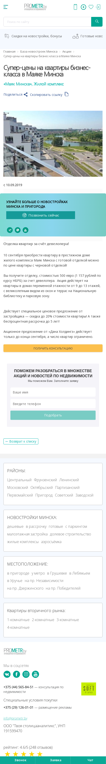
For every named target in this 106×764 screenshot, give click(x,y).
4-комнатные (18, 627)
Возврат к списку (22, 441)
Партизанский (67, 487)
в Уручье (14, 580)
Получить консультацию (53, 348)
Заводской (85, 495)
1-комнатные (18, 619)
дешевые (15, 526)
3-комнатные (68, 619)
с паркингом (76, 526)
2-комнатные (43, 619)
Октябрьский (41, 487)
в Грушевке (57, 573)
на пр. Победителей (63, 588)
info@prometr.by (15, 718)
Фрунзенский (45, 479)
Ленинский (69, 479)
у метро (38, 573)
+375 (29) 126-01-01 (37, 707)
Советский (64, 495)
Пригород (44, 495)
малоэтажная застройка (27, 534)
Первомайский (20, 495)
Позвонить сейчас (40, 215)
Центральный (19, 479)
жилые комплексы (23, 541)
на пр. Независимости (44, 580)
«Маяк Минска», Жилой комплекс (33, 84)
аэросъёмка (51, 541)
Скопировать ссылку (49, 94)
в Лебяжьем (79, 573)
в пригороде (18, 573)
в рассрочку (36, 526)
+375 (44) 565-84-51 (33, 689)
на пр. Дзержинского (25, 588)
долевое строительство (70, 534)
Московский (17, 487)
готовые (56, 526)
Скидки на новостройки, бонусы (37, 36)
